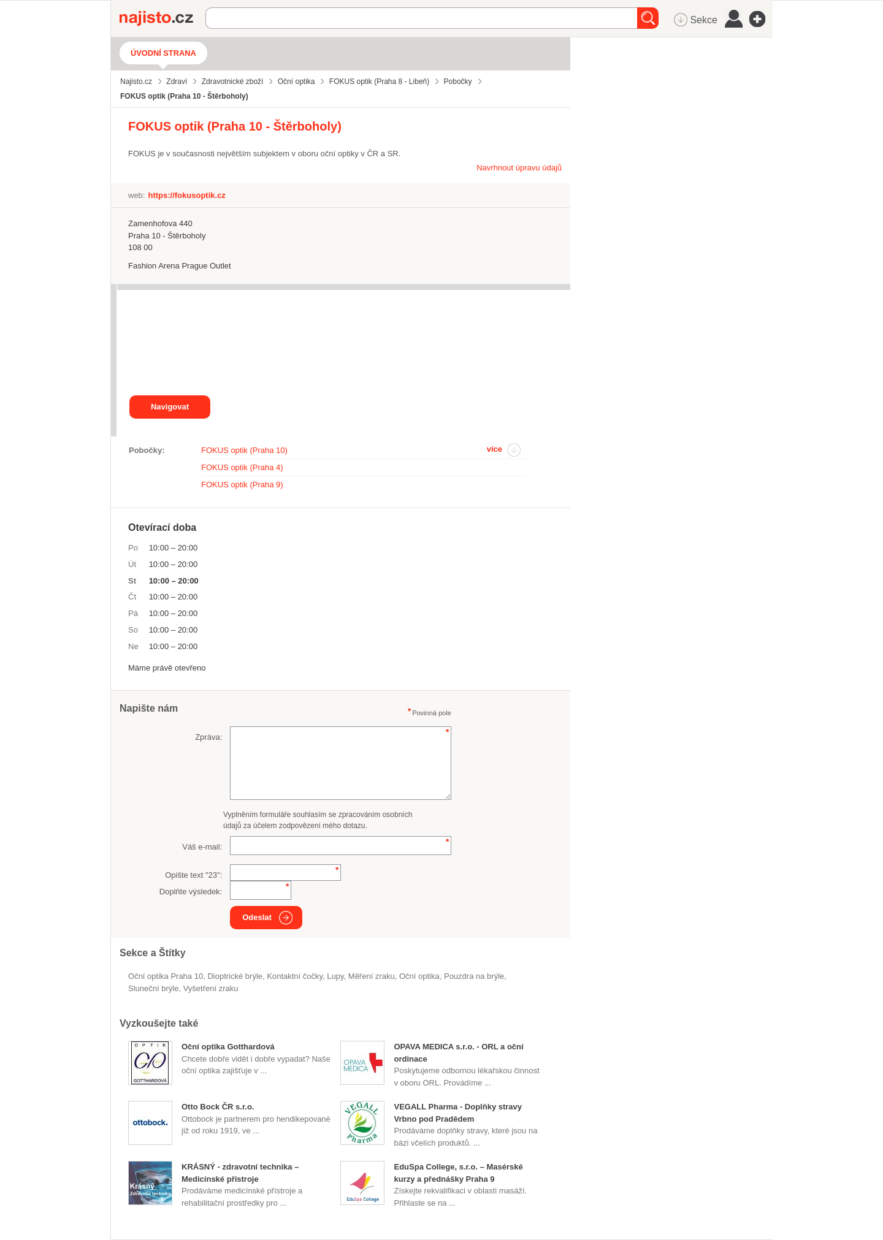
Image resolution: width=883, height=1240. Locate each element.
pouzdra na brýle (474, 976)
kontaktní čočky (295, 976)
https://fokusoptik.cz (186, 195)
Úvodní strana (163, 53)
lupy (335, 976)
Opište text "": (193, 875)
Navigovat (170, 406)
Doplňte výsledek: (191, 891)
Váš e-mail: (202, 846)
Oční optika (419, 976)
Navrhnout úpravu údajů (519, 167)
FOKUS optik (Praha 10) (244, 450)
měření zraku (371, 976)
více (494, 449)
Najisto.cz (162, 18)
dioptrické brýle (234, 976)
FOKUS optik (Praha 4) (242, 467)
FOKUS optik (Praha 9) (242, 484)
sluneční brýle (153, 988)
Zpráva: (208, 737)
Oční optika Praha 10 (165, 976)
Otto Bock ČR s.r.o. (218, 1106)
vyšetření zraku (211, 988)
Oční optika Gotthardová (228, 1046)
